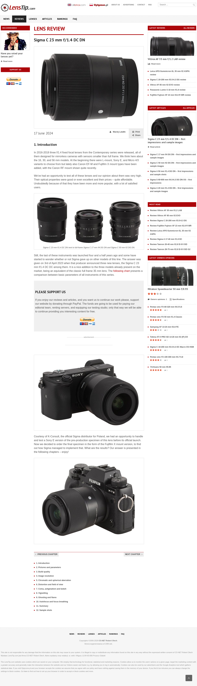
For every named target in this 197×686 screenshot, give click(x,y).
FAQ (75, 18)
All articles (189, 108)
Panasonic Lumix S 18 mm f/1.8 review (167, 90)
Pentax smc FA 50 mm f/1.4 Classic (166, 317)
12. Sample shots (44, 610)
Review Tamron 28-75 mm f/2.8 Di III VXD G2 (170, 249)
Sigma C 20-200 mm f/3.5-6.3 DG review (168, 80)
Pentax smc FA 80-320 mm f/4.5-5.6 (166, 307)
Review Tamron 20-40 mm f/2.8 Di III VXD (168, 244)
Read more (6, 61)
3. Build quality (43, 572)
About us (115, 5)
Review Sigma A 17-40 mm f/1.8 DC (166, 239)
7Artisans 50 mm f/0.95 (160, 367)
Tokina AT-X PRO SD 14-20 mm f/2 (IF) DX (169, 337)
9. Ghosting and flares (46, 597)
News (6, 18)
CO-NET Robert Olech (108, 641)
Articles (47, 18)
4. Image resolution (45, 576)
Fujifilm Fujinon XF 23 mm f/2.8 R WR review (170, 95)
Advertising (128, 5)
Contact (141, 5)
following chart (121, 271)
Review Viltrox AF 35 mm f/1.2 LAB (166, 210)
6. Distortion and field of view (49, 584)
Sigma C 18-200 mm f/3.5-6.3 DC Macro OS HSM (172, 347)
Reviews (19, 18)
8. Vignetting (42, 593)
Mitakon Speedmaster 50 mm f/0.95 (168, 289)
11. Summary (42, 606)
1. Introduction (43, 563)
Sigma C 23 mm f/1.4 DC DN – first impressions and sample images (166, 141)
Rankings (62, 18)
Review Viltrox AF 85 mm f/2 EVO (165, 215)
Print (136, 132)
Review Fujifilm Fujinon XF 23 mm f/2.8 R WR (171, 226)
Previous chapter (46, 554)
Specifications (177, 299)
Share (136, 135)
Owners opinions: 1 (157, 299)
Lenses (33, 18)
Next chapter (133, 554)
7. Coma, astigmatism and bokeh (51, 589)
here (25, 671)
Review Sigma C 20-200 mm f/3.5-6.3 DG (168, 220)
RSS (150, 5)
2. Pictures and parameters (48, 567)
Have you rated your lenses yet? (12, 55)
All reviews (189, 28)
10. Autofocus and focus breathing (52, 602)
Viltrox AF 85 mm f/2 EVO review (165, 85)
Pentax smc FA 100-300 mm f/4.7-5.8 (166, 357)
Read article (154, 147)
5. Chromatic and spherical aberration (53, 580)
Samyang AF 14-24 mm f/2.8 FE (164, 327)
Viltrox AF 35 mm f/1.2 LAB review (166, 59)
